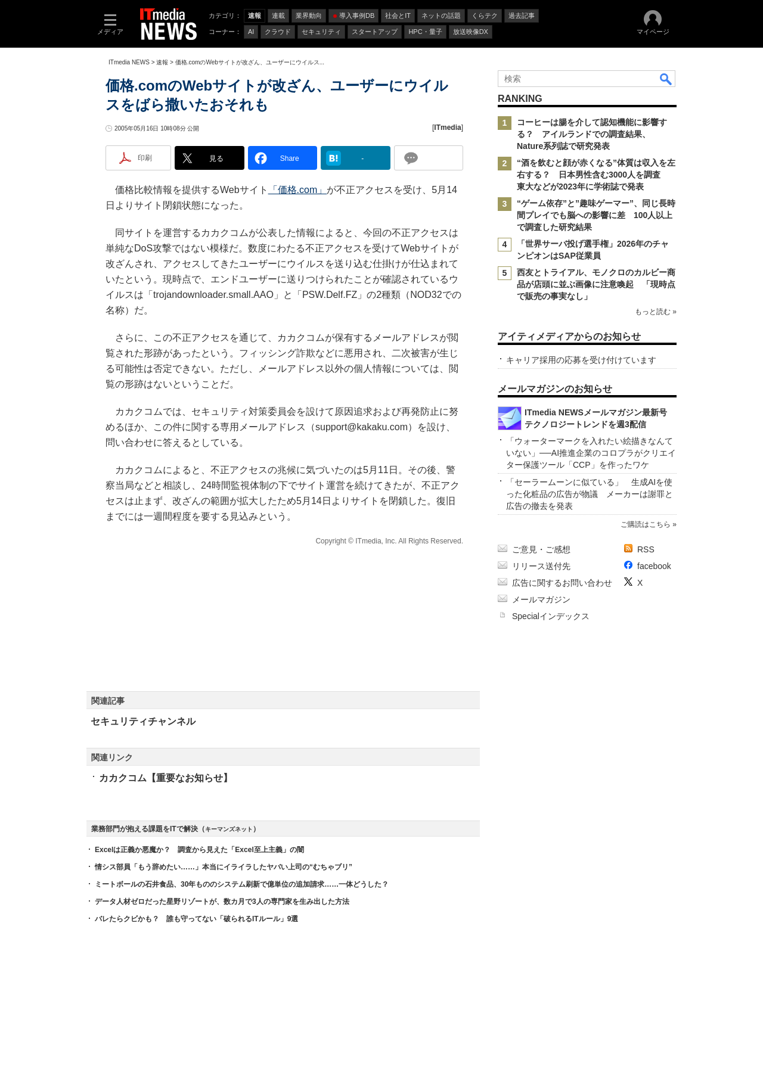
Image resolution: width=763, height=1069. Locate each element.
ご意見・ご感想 (541, 549)
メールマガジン (541, 599)
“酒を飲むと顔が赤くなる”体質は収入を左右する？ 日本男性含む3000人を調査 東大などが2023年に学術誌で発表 (596, 174)
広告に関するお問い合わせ (562, 583)
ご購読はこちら (646, 524)
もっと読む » (656, 311)
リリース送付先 (541, 566)
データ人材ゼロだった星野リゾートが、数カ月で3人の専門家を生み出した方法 (222, 901)
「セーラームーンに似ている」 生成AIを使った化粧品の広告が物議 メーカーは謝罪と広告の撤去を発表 (589, 494)
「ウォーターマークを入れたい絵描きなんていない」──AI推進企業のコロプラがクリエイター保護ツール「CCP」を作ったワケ (591, 453)
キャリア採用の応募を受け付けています (581, 360)
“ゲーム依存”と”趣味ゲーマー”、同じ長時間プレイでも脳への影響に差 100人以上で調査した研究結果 (596, 215)
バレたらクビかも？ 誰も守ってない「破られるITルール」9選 (196, 919)
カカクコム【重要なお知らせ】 (165, 778)
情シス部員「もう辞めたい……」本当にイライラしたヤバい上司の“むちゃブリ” (223, 867)
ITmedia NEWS (129, 62)
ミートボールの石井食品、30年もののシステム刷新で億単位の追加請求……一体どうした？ (242, 884)
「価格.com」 (297, 190)
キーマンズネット (229, 829)
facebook (654, 566)
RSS (646, 549)
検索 (666, 78)
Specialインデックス (551, 616)
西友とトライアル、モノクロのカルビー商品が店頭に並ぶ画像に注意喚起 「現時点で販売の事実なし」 (596, 284)
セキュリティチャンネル (143, 721)
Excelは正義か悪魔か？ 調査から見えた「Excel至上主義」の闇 (199, 850)
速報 (162, 62)
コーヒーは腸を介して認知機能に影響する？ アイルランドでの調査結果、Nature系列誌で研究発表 (592, 134)
